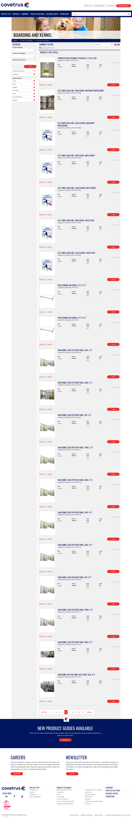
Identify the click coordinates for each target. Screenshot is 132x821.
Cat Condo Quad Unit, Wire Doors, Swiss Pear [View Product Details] (76, 220)
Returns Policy (74, 815)
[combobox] (101, 14)
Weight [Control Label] (15, 100)
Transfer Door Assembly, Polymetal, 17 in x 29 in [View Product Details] (77, 58)
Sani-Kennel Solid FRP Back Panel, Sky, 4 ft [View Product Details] (74, 577)
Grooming (60, 797)
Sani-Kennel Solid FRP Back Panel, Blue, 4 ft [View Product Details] (75, 512)
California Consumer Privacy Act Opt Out (118, 815)
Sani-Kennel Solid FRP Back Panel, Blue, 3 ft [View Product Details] (75, 350)
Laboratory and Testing (93, 790)
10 (79, 712)
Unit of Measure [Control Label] (17, 97)
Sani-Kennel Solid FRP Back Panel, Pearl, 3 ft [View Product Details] (75, 447)
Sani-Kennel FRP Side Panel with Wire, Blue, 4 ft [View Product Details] (76, 674)
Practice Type (34, 787)
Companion (34, 790)
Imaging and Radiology (65, 804)
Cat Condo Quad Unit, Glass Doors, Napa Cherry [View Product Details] (77, 188)
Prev (44, 712)
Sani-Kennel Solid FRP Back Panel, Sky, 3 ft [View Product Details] (74, 415)
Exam (58, 794)
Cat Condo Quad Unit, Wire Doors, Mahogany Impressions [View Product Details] (81, 90)
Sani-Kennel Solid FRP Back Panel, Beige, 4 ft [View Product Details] (75, 642)
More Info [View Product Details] (42, 85)
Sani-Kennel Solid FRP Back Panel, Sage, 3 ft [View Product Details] (75, 382)
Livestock (33, 794)
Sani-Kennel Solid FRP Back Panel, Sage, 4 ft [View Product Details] (75, 544)
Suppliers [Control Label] (16, 74)
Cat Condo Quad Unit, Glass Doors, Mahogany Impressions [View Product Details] (76, 124)
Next (89, 712)
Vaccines (88, 804)
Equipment (109, 787)
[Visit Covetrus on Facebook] (14, 796)
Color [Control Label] (14, 84)
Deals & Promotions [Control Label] (18, 71)
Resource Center (112, 793)
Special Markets (35, 797)
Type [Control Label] (14, 94)
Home (15, 40)
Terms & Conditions (87, 815)
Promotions (110, 796)
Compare (49, 85)
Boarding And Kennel (42, 40)
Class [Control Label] (14, 81)
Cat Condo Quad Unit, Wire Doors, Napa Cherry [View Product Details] (76, 155)
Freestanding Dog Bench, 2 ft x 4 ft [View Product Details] (72, 317)
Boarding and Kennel (64, 790)
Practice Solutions (113, 790)
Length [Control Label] (15, 87)
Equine (32, 792)
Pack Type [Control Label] (16, 90)
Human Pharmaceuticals (65, 801)
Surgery (88, 799)
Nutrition (88, 792)
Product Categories (26, 40)
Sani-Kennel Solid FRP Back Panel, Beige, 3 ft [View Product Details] (75, 480)
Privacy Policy (98, 815)
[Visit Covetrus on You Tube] (22, 796)
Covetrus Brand (62, 799)
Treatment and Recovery (93, 801)
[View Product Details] (47, 70)
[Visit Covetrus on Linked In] (6, 796)
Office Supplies (90, 794)
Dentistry (60, 792)
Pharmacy (88, 797)
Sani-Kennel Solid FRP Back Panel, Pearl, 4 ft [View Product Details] (75, 609)
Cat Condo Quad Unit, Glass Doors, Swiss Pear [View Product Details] (76, 252)
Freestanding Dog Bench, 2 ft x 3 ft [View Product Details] (72, 285)
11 (83, 712)
